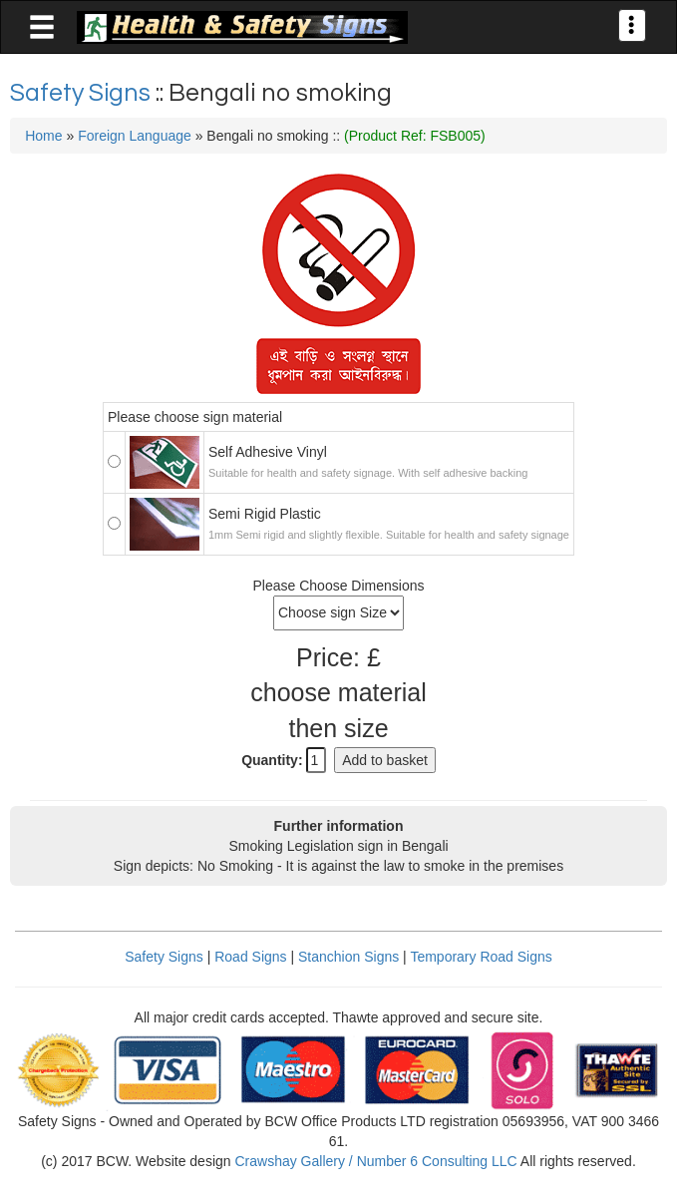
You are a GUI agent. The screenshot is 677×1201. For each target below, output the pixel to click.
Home (43, 136)
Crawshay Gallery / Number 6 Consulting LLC (375, 1161)
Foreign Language (134, 136)
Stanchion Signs (348, 957)
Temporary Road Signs (480, 957)
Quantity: (271, 760)
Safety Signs (83, 93)
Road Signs (250, 957)
